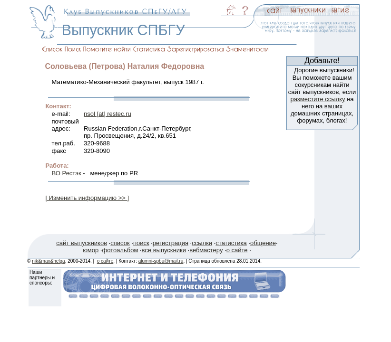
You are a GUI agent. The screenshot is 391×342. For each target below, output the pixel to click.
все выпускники (164, 250)
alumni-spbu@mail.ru (161, 261)
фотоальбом (120, 250)
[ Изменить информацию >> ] (87, 197)
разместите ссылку (317, 99)
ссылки (202, 243)
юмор (90, 250)
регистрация (170, 243)
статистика (230, 243)
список (119, 243)
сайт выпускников (81, 243)
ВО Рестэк (66, 173)
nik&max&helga (48, 261)
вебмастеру (206, 250)
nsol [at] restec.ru (107, 113)
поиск (141, 243)
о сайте (237, 250)
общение (263, 243)
